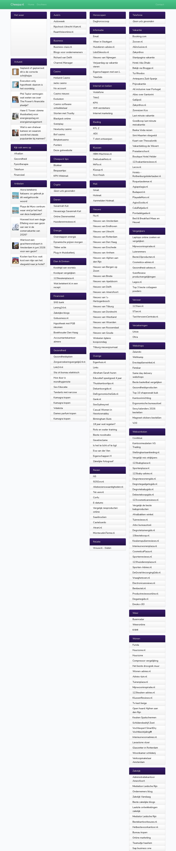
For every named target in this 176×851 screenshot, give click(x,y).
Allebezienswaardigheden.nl (108, 486)
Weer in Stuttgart (102, 41)
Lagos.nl (137, 282)
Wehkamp (138, 357)
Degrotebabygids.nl (143, 489)
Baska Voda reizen (142, 130)
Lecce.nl (137, 167)
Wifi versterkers (101, 108)
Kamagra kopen (62, 397)
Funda (136, 644)
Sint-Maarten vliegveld (145, 135)
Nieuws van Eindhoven (105, 226)
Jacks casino (60, 83)
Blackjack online (62, 118)
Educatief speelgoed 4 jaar (107, 378)
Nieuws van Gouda (103, 332)
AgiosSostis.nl (140, 202)
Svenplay (58, 123)
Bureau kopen (140, 832)
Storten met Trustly (64, 113)
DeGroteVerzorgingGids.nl (147, 572)
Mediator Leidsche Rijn (144, 816)
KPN (95, 102)
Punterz (58, 145)
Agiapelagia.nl (140, 186)
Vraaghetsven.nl (141, 577)
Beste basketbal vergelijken (147, 382)
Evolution (59, 99)
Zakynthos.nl (139, 105)
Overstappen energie (65, 236)
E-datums (98, 502)
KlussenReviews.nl (142, 697)
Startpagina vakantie (144, 57)
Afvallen (18, 153)
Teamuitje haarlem (142, 843)
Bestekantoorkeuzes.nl (145, 821)
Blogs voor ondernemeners (68, 52)
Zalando (137, 351)
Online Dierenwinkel (64, 216)
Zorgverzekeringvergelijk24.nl (69, 362)
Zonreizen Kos (140, 110)
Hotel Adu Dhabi (141, 62)
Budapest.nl (139, 192)
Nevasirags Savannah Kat (67, 211)
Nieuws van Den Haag (105, 242)
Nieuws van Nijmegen (104, 57)
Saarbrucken (99, 517)
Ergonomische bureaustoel (147, 403)
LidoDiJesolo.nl (101, 52)
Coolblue (137, 438)
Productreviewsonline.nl (145, 593)
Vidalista (58, 408)
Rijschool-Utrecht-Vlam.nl (67, 26)
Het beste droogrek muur (146, 666)
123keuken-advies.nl (144, 692)
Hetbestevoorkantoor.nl (145, 827)
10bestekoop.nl (141, 535)
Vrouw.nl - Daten (102, 548)
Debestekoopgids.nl (143, 494)
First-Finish (98, 175)
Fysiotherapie (21, 164)
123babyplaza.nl (141, 463)
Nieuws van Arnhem (103, 252)
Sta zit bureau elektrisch (66, 372)
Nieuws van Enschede (104, 247)
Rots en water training (105, 429)
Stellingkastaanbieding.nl (146, 452)
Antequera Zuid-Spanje (145, 78)
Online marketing (142, 837)
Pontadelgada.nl (141, 213)
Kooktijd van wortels (65, 267)
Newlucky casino (63, 129)
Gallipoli (137, 99)
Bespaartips (60, 170)
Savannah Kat (61, 206)
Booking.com (139, 36)
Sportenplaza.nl (141, 468)
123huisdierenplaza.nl (144, 562)
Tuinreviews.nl (140, 519)
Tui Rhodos (139, 73)
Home (31, 4)
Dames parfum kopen (65, 413)
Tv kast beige (140, 703)
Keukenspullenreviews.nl (146, 540)
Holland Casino (62, 77)
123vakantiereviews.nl (145, 161)
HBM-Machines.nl (102, 154)
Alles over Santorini (143, 94)
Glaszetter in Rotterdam (145, 747)
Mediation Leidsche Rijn (145, 786)
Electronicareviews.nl (144, 583)
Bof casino (59, 134)
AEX (95, 133)
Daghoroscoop (101, 21)
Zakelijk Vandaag (142, 796)
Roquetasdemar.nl (142, 181)
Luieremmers (139, 251)
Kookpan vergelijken (64, 273)
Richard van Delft (63, 57)
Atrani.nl (97, 527)
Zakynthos (138, 52)
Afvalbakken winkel (143, 514)
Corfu (96, 497)
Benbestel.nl (139, 588)
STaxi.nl (137, 311)
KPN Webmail (61, 175)
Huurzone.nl (139, 650)
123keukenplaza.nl (64, 278)
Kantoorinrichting (142, 398)
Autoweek (59, 21)
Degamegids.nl (140, 599)
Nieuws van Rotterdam (105, 236)
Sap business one (142, 848)
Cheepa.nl (17, 4)
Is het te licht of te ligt (105, 445)
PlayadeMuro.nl (141, 197)
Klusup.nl (98, 169)
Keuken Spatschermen (144, 717)
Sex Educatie (60, 387)
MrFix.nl (97, 164)
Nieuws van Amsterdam (105, 221)
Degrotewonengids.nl (144, 478)
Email (96, 36)
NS (94, 476)
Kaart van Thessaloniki (145, 140)
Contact (160, 4)
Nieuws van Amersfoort (105, 292)
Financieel (19, 174)
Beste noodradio (102, 434)
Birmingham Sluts (102, 418)
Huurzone (138, 655)
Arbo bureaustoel (142, 525)
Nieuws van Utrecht (103, 231)
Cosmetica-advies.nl (143, 262)
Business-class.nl (63, 47)
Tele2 (96, 97)
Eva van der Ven (101, 450)
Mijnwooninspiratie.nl (144, 246)
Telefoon (19, 169)
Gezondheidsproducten (145, 387)
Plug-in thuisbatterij (64, 252)
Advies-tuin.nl (140, 676)
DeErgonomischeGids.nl (105, 394)
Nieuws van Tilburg (103, 306)
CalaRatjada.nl (140, 207)
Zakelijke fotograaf (103, 461)
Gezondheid (20, 158)
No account (60, 88)
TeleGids (97, 77)
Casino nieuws (61, 93)
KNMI (135, 629)
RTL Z (96, 128)
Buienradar (138, 619)
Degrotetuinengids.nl (144, 530)
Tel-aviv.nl (98, 492)
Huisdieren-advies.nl (103, 47)
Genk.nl (97, 399)
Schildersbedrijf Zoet (143, 722)
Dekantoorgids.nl (102, 388)
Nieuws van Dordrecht (105, 311)
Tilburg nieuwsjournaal (105, 347)
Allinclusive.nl (140, 47)
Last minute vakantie (143, 115)
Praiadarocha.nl (141, 151)
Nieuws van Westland (104, 317)
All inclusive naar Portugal (147, 89)
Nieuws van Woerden (104, 322)
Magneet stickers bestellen (147, 417)
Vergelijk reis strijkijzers (145, 457)
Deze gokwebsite (63, 150)
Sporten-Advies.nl (142, 567)
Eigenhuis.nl (99, 362)
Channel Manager (63, 62)
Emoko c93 (139, 604)
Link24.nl (58, 367)
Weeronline (139, 624)
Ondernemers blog (142, 791)
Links (95, 367)
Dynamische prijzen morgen (68, 242)
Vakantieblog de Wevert (146, 146)
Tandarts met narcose (65, 392)
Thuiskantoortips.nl (103, 383)
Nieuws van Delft (102, 286)
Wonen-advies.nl (142, 671)
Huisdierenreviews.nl (64, 221)
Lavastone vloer (141, 742)
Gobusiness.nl (61, 318)
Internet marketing (103, 113)
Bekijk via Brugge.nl (143, 68)
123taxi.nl (138, 306)
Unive (135, 331)
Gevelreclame (100, 440)
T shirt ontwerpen (102, 138)
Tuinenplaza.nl (140, 682)
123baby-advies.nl (142, 473)
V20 (135, 423)
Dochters (42, 4)
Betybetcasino (61, 139)
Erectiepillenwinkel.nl (144, 362)
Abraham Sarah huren (104, 372)
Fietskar (137, 367)
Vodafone (98, 92)
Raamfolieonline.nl (63, 32)
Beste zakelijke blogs (144, 802)
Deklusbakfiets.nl (102, 159)
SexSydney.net (101, 404)
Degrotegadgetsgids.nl (145, 484)
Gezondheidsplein (63, 356)
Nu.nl (96, 215)
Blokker (58, 165)
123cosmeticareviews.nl (145, 500)
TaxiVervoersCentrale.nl (145, 316)
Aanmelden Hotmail (103, 200)
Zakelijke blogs (62, 312)
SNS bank (59, 302)
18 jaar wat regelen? (104, 424)
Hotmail (97, 195)
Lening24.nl (60, 307)
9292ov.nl (98, 481)
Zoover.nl (138, 41)
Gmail (96, 190)
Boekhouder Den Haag (66, 332)
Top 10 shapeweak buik (145, 392)
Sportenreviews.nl (142, 556)
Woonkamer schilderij (144, 753)
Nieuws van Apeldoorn (105, 281)
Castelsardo (99, 522)
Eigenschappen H (102, 456)
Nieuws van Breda (102, 276)
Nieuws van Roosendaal (106, 327)
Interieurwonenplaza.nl (145, 546)
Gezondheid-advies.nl (144, 267)
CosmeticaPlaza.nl (142, 551)
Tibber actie (60, 247)
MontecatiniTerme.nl (104, 533)
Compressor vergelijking (145, 660)
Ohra (135, 337)
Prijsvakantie (139, 84)
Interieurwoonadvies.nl (145, 737)
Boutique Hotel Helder (144, 156)
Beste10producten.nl (144, 257)
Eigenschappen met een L (106, 71)
